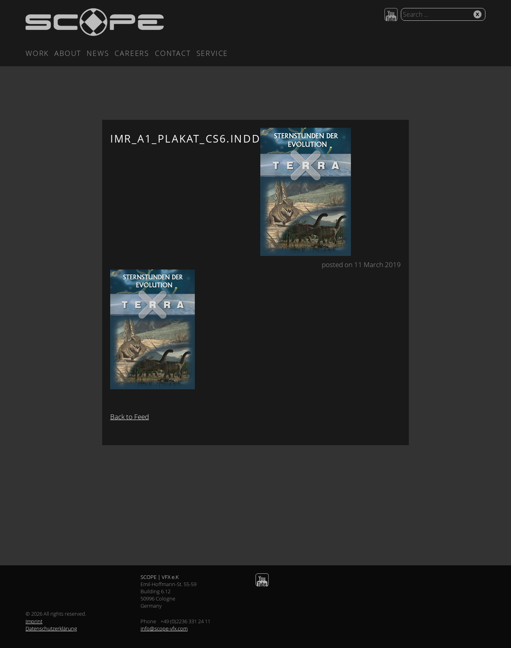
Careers (132, 53)
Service (212, 53)
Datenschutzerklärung (51, 628)
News (98, 53)
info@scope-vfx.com (164, 628)
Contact (173, 53)
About (67, 53)
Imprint (34, 621)
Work (37, 53)
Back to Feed (129, 416)
